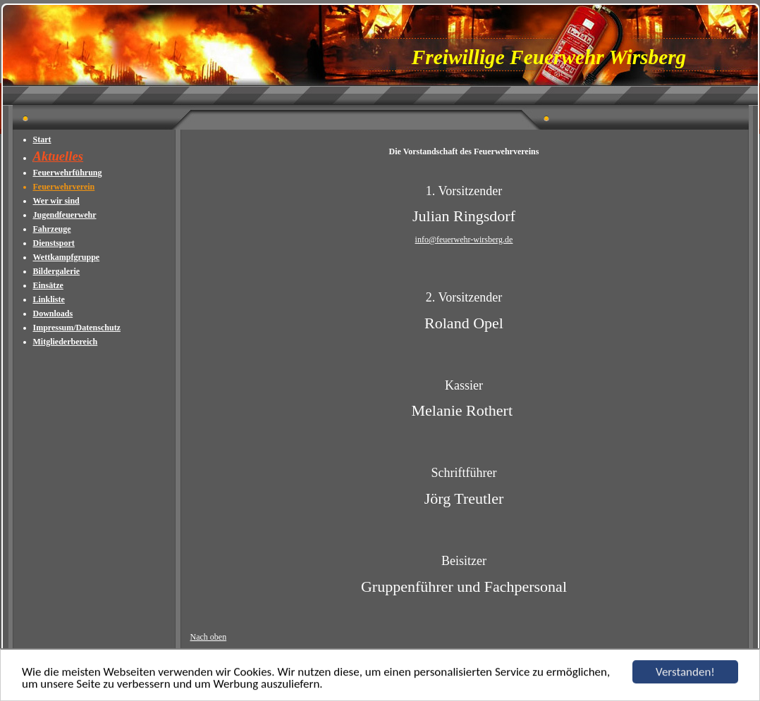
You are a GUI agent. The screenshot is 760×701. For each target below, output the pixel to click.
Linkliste (49, 299)
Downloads (53, 313)
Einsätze (48, 285)
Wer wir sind (56, 201)
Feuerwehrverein (64, 187)
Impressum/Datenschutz (77, 328)
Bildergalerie (56, 271)
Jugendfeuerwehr (65, 215)
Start (42, 139)
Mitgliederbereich (65, 342)
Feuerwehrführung (67, 173)
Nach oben (208, 637)
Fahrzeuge (52, 229)
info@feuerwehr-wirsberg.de (464, 239)
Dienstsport (54, 243)
